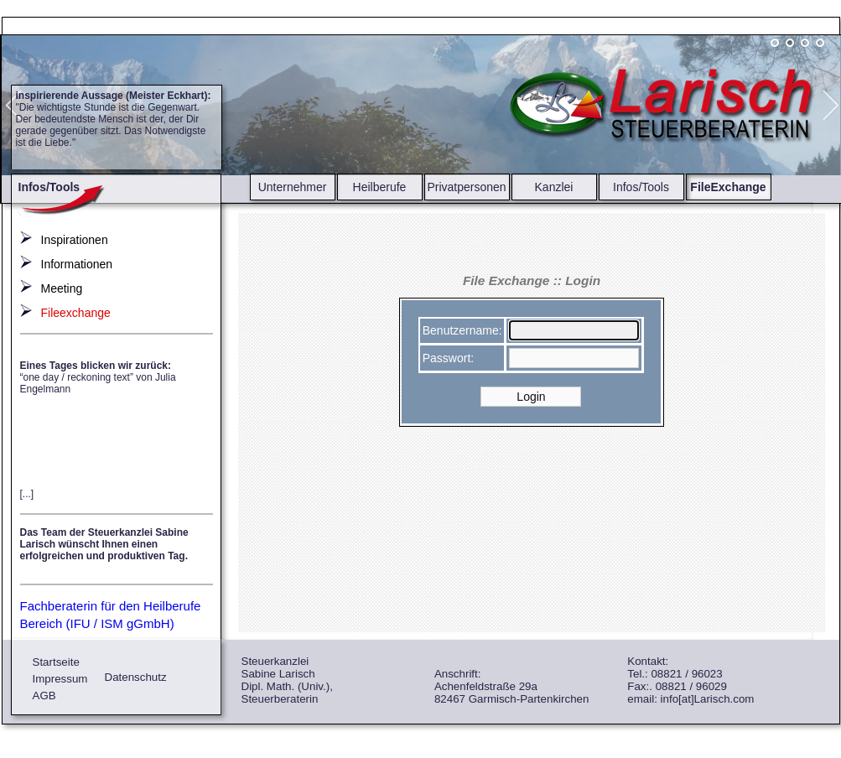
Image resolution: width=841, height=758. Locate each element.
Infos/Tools (641, 187)
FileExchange (728, 187)
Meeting (62, 288)
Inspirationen (74, 240)
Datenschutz (136, 677)
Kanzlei (554, 187)
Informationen (77, 264)
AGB (44, 695)
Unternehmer (292, 187)
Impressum (60, 678)
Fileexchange (76, 312)
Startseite (56, 662)
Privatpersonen (466, 187)
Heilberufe (380, 187)
